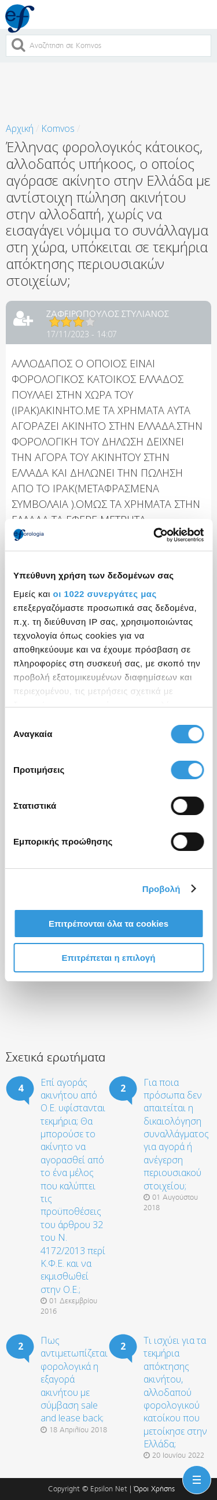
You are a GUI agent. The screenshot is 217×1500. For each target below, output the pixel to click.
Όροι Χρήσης (154, 1488)
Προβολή (161, 889)
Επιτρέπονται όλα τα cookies (108, 923)
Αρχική (20, 128)
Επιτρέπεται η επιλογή (109, 958)
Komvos (58, 128)
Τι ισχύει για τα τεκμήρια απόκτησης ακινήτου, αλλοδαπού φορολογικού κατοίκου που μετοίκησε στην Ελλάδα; (175, 1392)
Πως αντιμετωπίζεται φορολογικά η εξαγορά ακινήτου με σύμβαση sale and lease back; (74, 1379)
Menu (194, 1472)
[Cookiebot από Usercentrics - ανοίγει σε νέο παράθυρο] (154, 535)
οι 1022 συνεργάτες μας (105, 594)
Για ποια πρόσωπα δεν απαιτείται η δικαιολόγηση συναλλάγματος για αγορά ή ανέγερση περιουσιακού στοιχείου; (176, 1134)
